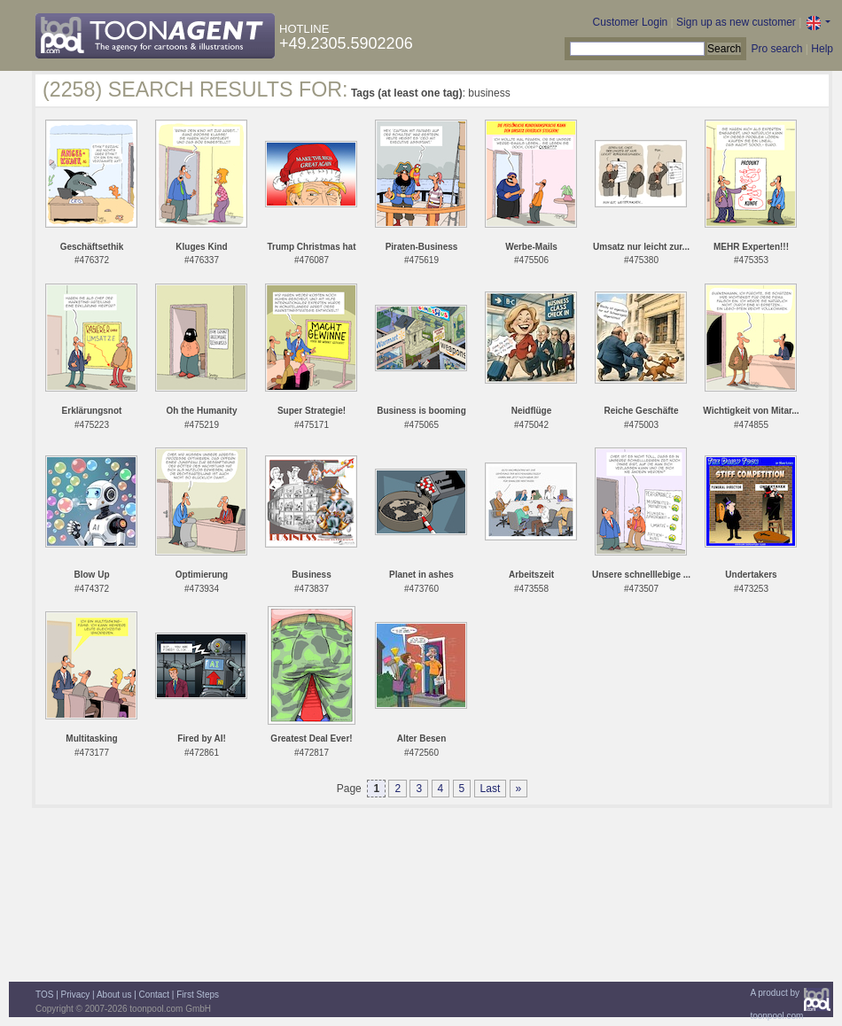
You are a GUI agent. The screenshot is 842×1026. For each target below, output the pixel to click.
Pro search (776, 49)
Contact (154, 994)
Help (822, 49)
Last (490, 788)
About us (114, 994)
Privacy (75, 994)
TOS (44, 994)
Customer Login (630, 22)
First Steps (197, 994)
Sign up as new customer (736, 22)
